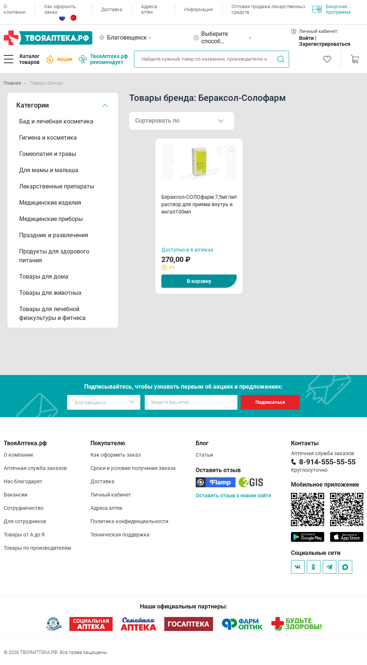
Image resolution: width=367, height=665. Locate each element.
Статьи (204, 455)
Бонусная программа (331, 9)
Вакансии (15, 495)
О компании (14, 9)
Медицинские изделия (50, 202)
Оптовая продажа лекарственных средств (268, 9)
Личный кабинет (110, 495)
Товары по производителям (37, 548)
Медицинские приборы (51, 218)
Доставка (111, 9)
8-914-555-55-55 (327, 461)
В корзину (199, 281)
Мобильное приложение (325, 484)
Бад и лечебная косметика (56, 121)
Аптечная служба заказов (35, 468)
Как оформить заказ (60, 9)
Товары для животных (50, 292)
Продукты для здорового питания (54, 256)
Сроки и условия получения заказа (133, 468)
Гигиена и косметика (48, 137)
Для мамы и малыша (48, 170)
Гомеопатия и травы (47, 153)
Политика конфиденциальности (129, 521)
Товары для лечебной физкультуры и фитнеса (52, 313)
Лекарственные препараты (56, 186)
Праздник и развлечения (53, 235)
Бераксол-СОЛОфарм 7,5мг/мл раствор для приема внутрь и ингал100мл (199, 204)
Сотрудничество (24, 508)
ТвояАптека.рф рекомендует (103, 59)
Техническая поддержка (120, 535)
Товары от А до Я (24, 535)
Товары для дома (43, 276)
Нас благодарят (23, 481)
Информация (198, 9)
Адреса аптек (149, 9)
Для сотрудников (25, 521)
